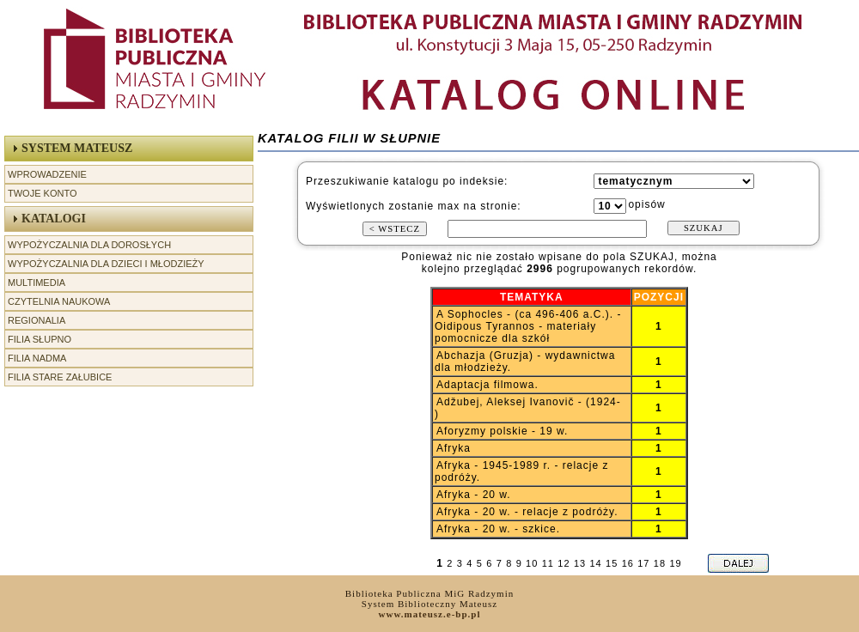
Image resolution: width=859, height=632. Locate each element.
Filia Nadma (37, 358)
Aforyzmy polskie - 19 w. (502, 431)
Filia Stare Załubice (60, 377)
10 (532, 563)
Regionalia (36, 320)
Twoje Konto (42, 193)
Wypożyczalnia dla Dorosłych (89, 245)
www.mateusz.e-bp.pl (430, 614)
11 (548, 563)
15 (612, 563)
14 (595, 563)
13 (580, 563)
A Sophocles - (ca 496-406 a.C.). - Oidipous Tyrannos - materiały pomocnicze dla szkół (528, 326)
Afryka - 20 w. (473, 495)
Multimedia (36, 282)
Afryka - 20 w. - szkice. (498, 529)
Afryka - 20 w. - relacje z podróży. (527, 512)
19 (675, 563)
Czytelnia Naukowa (59, 301)
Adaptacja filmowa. (487, 385)
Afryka (453, 448)
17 (643, 563)
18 (660, 563)
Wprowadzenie (47, 174)
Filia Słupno (39, 339)
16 (628, 563)
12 (563, 563)
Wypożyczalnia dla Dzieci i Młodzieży (106, 263)
